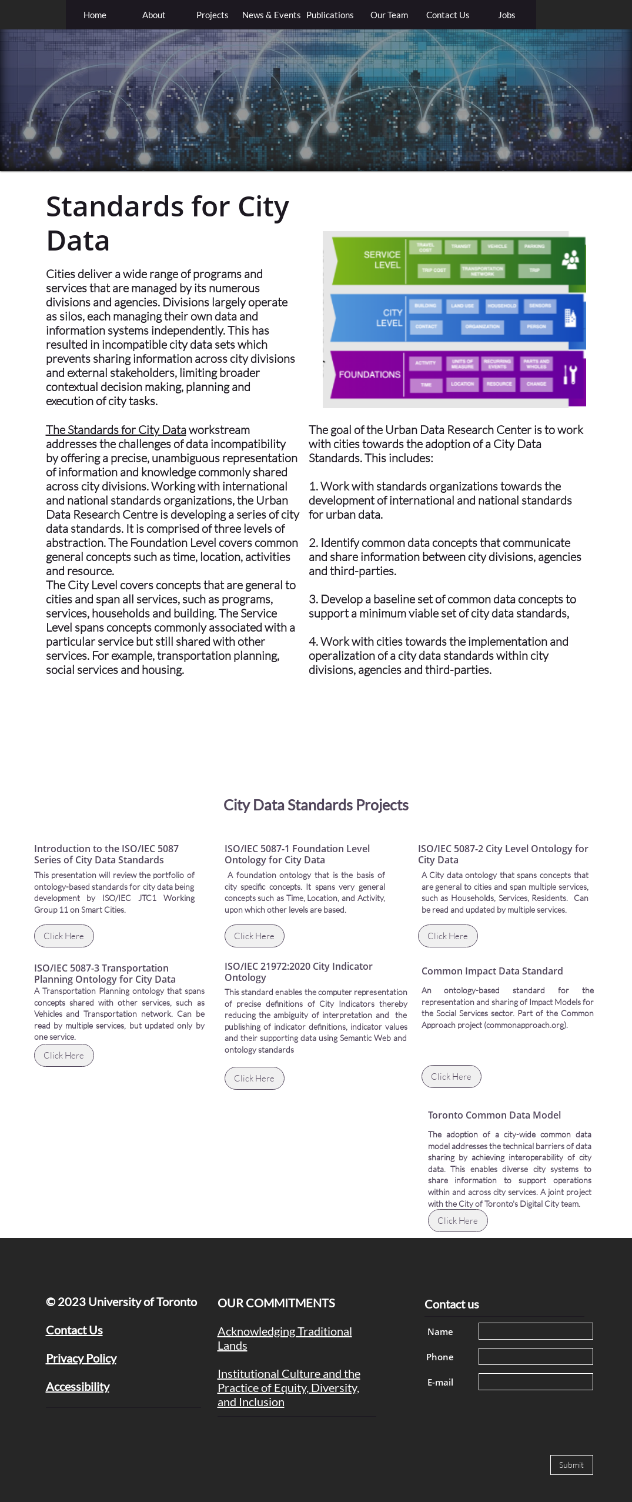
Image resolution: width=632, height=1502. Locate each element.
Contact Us (74, 1330)
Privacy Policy (81, 1358)
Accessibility (77, 1386)
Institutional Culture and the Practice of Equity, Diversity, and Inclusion (289, 1387)
